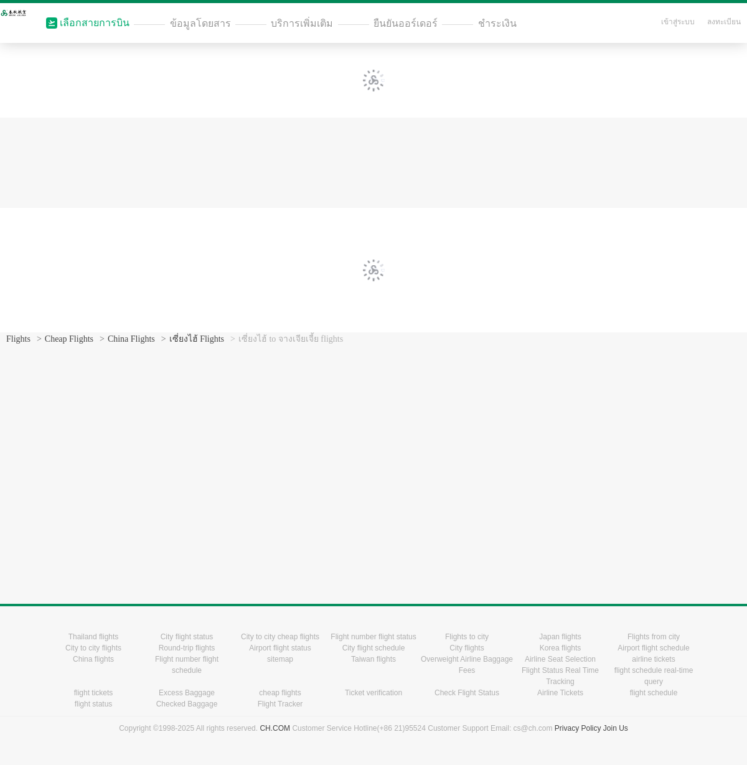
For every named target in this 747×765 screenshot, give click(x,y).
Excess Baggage (187, 692)
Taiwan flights (373, 659)
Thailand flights (93, 636)
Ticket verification (373, 692)
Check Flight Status (467, 692)
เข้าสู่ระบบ (678, 21)
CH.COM (275, 728)
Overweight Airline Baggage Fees (467, 665)
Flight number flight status (373, 636)
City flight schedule (373, 648)
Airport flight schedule (653, 648)
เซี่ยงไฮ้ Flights (196, 339)
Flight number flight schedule (186, 665)
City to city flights (93, 648)
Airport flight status (280, 648)
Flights (18, 339)
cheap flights (280, 692)
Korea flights (560, 648)
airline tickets (653, 659)
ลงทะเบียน (724, 21)
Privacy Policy (578, 728)
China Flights (131, 339)
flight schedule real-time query (653, 676)
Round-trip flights (187, 648)
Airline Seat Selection (560, 659)
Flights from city (653, 636)
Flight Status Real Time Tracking (560, 676)
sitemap (280, 659)
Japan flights (560, 636)
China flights (93, 659)
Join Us (615, 728)
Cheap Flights (69, 339)
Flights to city (467, 636)
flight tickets (93, 692)
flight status (94, 704)
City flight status (187, 636)
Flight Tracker (280, 704)
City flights (466, 648)
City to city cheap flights (280, 636)
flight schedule (654, 692)
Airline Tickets (560, 692)
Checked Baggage (187, 704)
